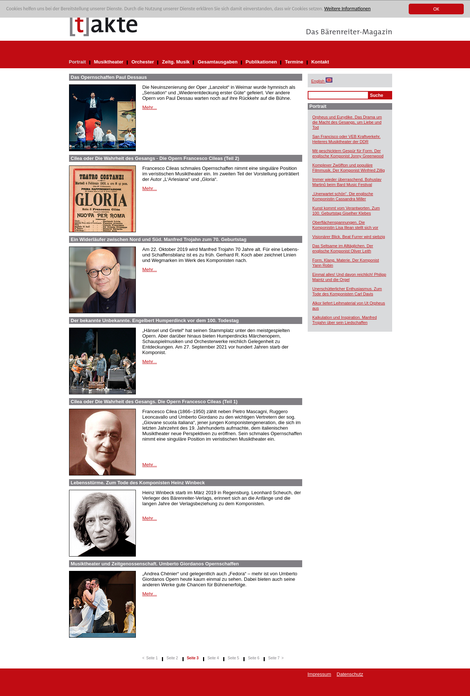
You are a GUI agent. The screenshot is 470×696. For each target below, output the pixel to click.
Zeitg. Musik (175, 62)
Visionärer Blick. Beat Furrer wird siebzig (348, 236)
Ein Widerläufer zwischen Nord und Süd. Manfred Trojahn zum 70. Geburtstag (159, 239)
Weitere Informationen (347, 9)
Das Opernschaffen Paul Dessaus (109, 77)
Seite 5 (233, 658)
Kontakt (320, 62)
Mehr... (149, 107)
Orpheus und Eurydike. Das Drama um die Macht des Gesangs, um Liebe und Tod (347, 122)
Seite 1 (152, 658)
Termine (294, 62)
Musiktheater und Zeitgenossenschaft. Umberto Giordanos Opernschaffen (155, 563)
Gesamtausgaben (217, 62)
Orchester (142, 62)
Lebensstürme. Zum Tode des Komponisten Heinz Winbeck (138, 482)
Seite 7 (273, 658)
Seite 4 (213, 658)
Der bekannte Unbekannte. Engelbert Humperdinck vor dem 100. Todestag (155, 320)
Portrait (77, 62)
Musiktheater (108, 62)
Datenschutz (350, 674)
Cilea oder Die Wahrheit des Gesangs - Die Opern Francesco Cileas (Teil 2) (155, 158)
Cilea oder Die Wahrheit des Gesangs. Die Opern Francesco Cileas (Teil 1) (154, 401)
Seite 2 (172, 658)
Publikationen (261, 62)
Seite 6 (253, 658)
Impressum (319, 674)
